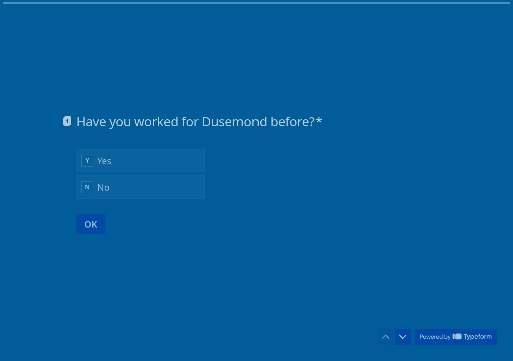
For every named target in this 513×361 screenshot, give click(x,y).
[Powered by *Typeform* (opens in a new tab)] (456, 337)
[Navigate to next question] (403, 337)
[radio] (140, 160)
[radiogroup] (140, 173)
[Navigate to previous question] (386, 337)
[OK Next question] (90, 224)
